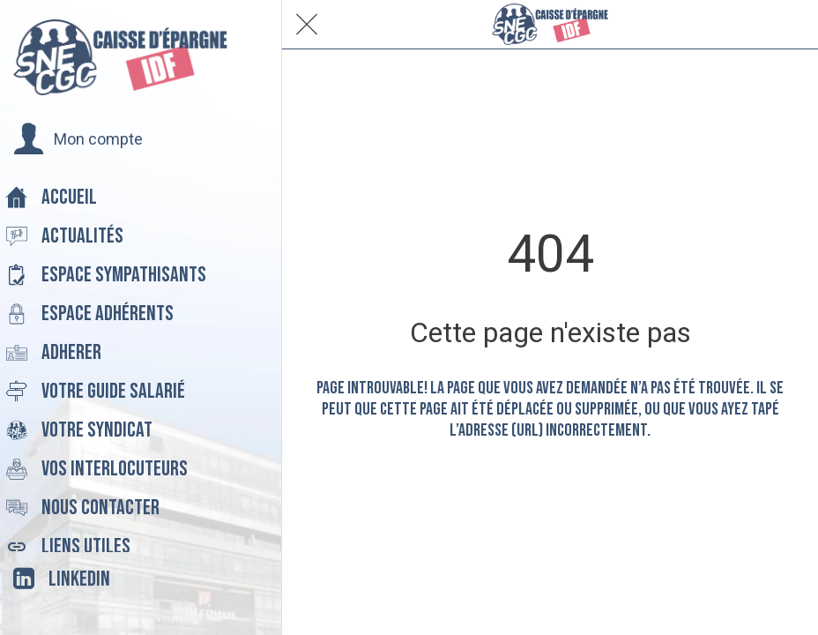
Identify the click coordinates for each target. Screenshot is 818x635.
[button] (78, 139)
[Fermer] (306, 24)
